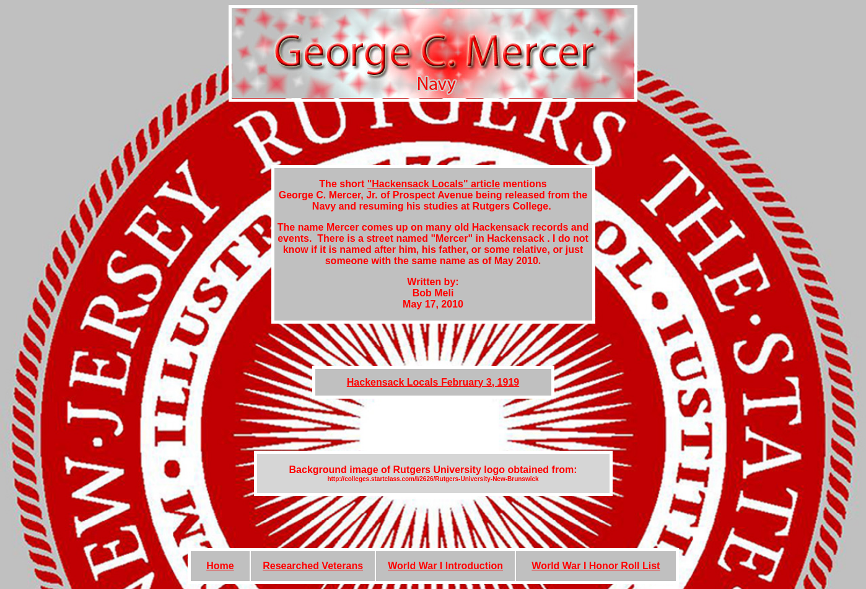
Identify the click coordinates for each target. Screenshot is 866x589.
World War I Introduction (445, 565)
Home (220, 565)
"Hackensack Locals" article (433, 184)
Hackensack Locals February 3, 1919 (433, 382)
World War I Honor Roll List (595, 565)
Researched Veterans (313, 565)
